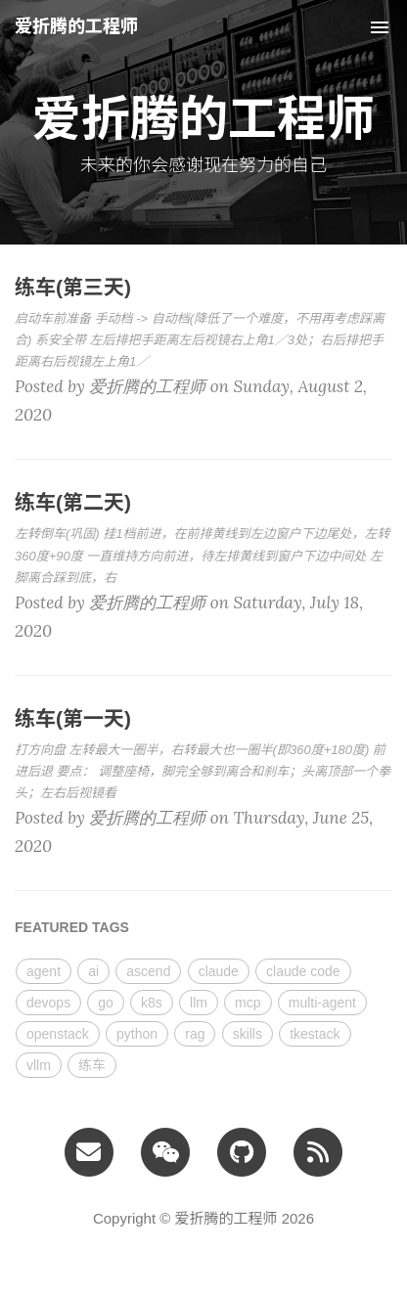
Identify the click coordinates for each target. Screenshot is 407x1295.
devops (48, 1002)
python (137, 1034)
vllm (38, 1065)
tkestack (314, 1034)
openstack (57, 1034)
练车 (92, 1065)
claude (219, 971)
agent (43, 971)
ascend (148, 971)
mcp (247, 1002)
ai (93, 971)
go (105, 1002)
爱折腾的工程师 (76, 26)
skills (247, 1034)
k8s (151, 1002)
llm (198, 1002)
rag (194, 1034)
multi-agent (322, 1002)
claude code (303, 971)
